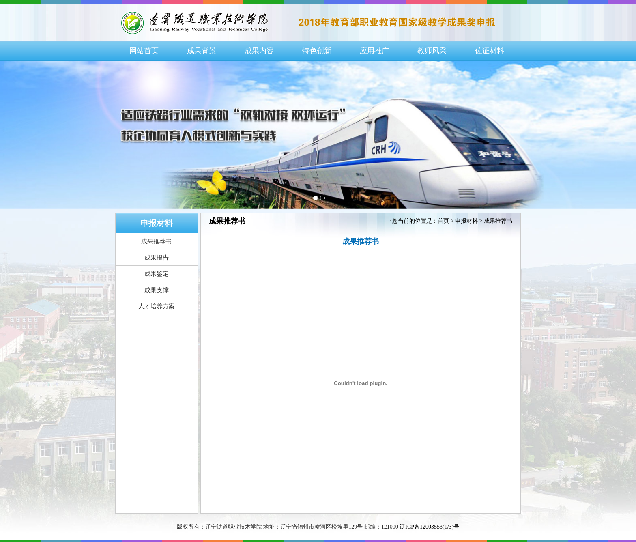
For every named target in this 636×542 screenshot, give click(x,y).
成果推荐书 (156, 241)
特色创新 (316, 51)
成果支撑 (156, 290)
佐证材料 (489, 51)
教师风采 (432, 51)
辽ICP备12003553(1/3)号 (429, 527)
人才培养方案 (156, 306)
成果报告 (156, 257)
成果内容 (259, 51)
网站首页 (144, 51)
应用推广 (374, 51)
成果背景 (201, 51)
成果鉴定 (156, 274)
